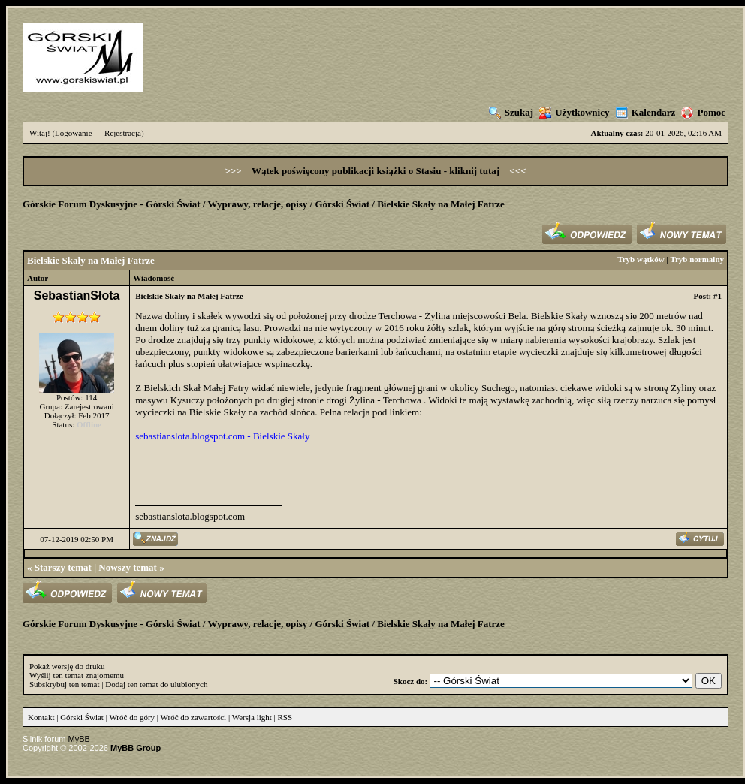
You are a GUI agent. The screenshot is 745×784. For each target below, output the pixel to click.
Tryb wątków (640, 259)
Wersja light (252, 717)
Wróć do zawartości (194, 717)
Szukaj (511, 112)
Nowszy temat (127, 567)
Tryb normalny (697, 259)
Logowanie (73, 132)
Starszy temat (63, 567)
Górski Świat (342, 204)
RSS (285, 717)
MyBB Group (135, 747)
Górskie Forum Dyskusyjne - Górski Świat (112, 204)
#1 (717, 295)
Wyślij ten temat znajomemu (76, 675)
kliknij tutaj (475, 170)
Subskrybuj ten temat (64, 684)
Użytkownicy (574, 112)
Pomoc (703, 112)
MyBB (79, 738)
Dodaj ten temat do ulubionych (156, 684)
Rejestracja (122, 132)
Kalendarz (646, 112)
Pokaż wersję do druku (67, 666)
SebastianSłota (77, 295)
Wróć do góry (132, 717)
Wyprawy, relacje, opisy (257, 204)
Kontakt (41, 717)
